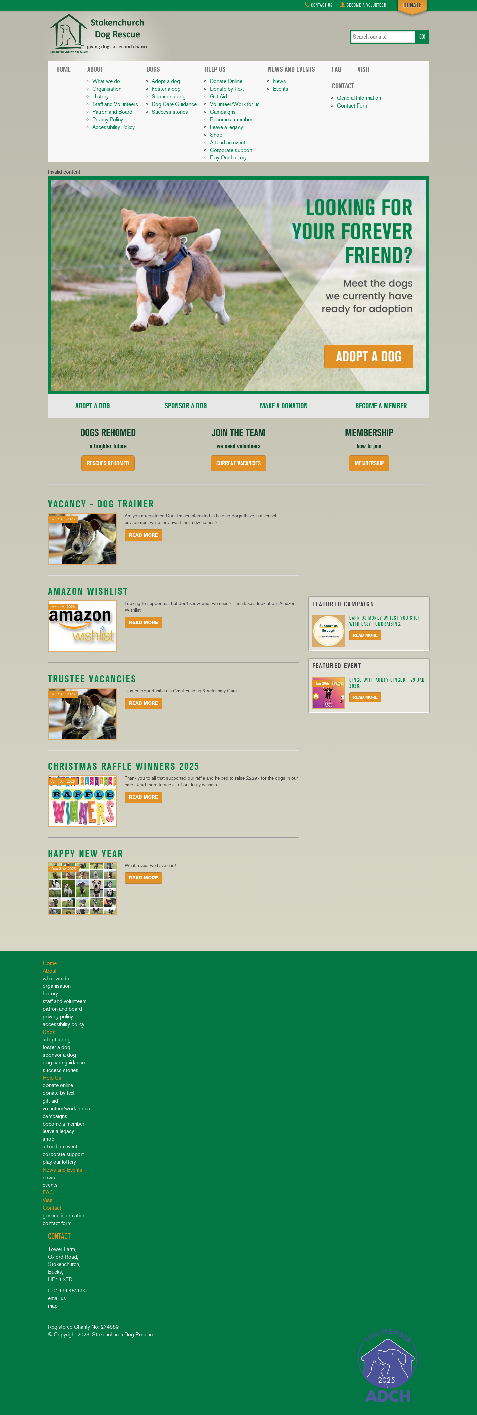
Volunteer (363, 5)
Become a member (231, 119)
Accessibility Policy (113, 127)
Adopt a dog (166, 81)
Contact (319, 5)
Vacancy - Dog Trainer (101, 504)
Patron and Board (112, 112)
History (100, 96)
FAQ (336, 69)
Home (63, 69)
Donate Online (226, 81)
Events (280, 89)
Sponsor (186, 406)
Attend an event (227, 142)
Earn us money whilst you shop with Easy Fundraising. (385, 621)
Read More (143, 535)
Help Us (215, 69)
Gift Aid (218, 96)
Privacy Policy (107, 119)
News (279, 81)
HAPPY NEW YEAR (85, 853)
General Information (359, 98)
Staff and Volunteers (115, 104)
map (53, 1306)
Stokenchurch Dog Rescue (98, 34)
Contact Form (352, 105)
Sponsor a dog (169, 96)
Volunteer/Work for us (235, 104)
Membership (369, 463)
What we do (106, 81)
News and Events (291, 69)
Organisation (106, 89)
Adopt (92, 406)
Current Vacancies (238, 463)
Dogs (153, 69)
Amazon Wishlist (88, 591)
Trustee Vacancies (92, 679)
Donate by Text (227, 89)
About (95, 69)
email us (57, 1298)
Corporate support (231, 150)
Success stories (170, 112)
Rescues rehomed (108, 463)
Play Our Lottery (228, 157)
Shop (216, 135)
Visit (364, 69)
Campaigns (223, 112)
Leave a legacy (226, 127)
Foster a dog (166, 89)
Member (381, 406)
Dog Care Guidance (174, 104)
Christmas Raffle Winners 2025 (123, 766)
